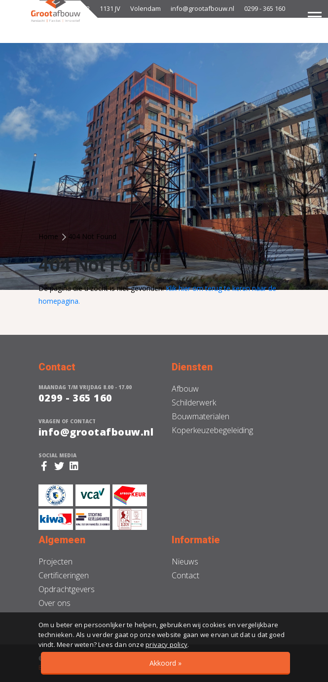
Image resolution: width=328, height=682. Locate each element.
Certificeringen (63, 575)
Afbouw (185, 388)
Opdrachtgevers (66, 589)
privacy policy (166, 644)
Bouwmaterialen (200, 416)
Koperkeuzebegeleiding (212, 430)
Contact (185, 575)
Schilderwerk (194, 402)
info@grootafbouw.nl (202, 8)
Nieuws (185, 561)
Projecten (55, 561)
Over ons (54, 603)
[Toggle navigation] (314, 16)
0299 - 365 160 (264, 8)
